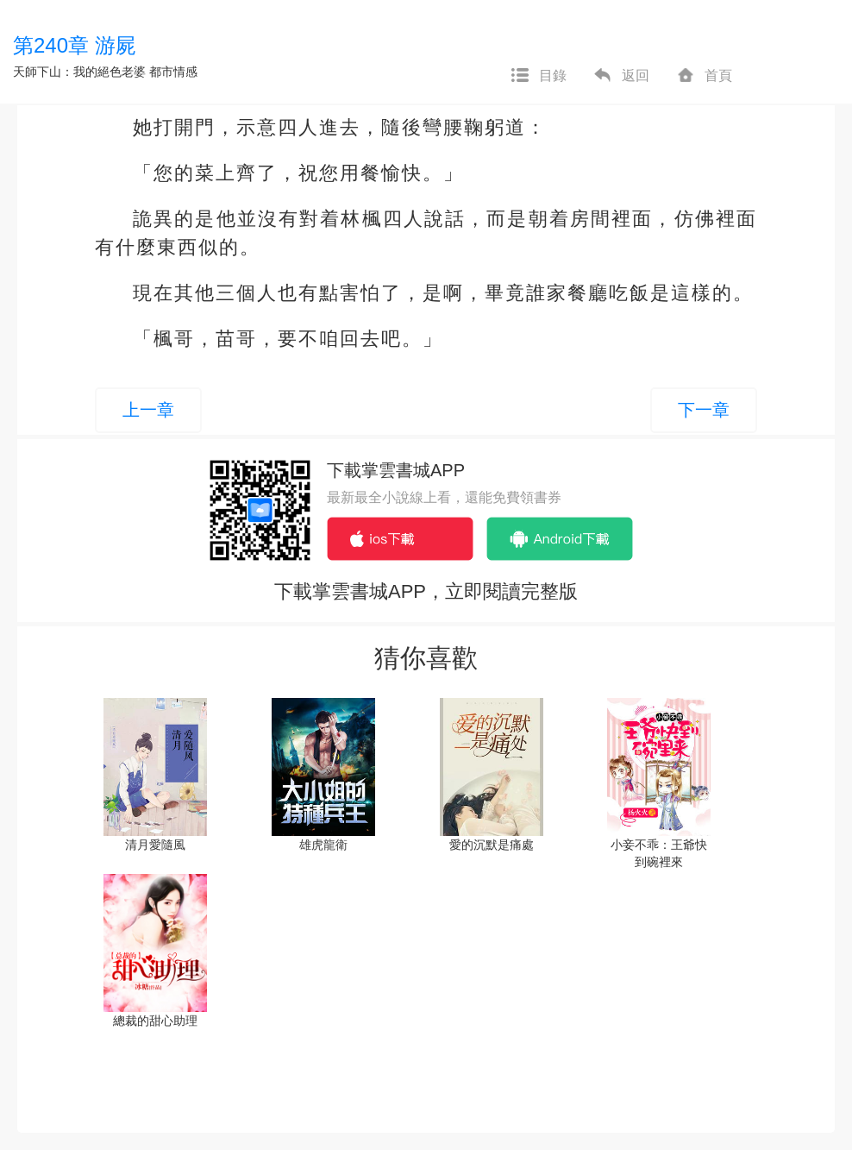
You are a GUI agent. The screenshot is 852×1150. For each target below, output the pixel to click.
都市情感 (173, 72)
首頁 (703, 76)
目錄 (538, 76)
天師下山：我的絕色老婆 (79, 72)
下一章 (704, 409)
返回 (620, 76)
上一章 (148, 409)
